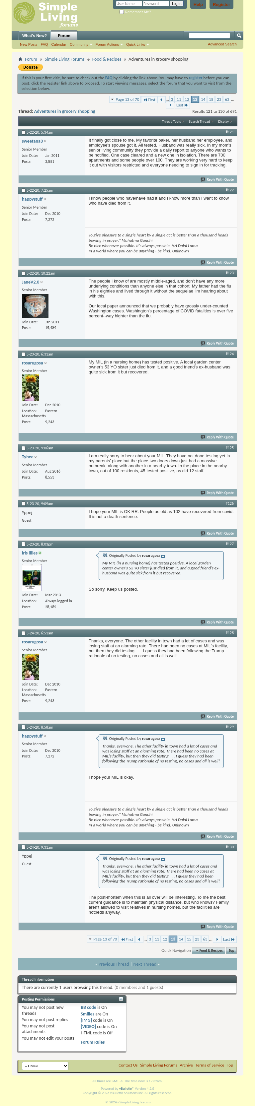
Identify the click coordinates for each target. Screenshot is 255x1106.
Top (231, 950)
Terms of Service (210, 1065)
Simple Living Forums (65, 59)
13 (195, 99)
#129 (230, 727)
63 (227, 99)
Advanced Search (222, 44)
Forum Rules (93, 1042)
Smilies (87, 1014)
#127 (230, 544)
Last (182, 104)
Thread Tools (171, 121)
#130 (230, 847)
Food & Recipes (107, 59)
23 (219, 99)
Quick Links (135, 44)
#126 (230, 503)
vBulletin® (126, 1088)
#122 (230, 190)
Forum (64, 35)
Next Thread (144, 964)
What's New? (34, 35)
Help (198, 4)
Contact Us (128, 1065)
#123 (230, 273)
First (149, 99)
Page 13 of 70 (127, 99)
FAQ (44, 44)
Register (221, 4)
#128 (230, 632)
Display (223, 121)
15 (211, 99)
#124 (230, 354)
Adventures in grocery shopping (64, 111)
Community (79, 44)
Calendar (58, 44)
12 (187, 99)
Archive (186, 1065)
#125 (230, 447)
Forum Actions (107, 44)
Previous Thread (114, 964)
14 (203, 99)
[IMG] (86, 1020)
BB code (88, 1007)
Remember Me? (135, 12)
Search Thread (199, 121)
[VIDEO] (88, 1026)
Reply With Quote (217, 179)
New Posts (29, 44)
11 (179, 99)
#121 (230, 132)
